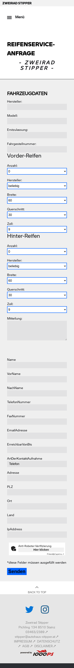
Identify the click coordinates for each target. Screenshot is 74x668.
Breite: (11, 194)
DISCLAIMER (43, 646)
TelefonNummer (19, 402)
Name (11, 359)
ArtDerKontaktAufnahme (24, 458)
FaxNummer (16, 416)
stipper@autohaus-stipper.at (35, 636)
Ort (9, 500)
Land (10, 515)
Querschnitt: (15, 209)
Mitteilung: (14, 318)
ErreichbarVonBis (19, 444)
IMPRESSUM (23, 641)
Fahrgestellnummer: (21, 143)
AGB (25, 646)
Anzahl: (12, 165)
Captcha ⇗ (55, 554)
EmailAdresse (17, 430)
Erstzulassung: (17, 129)
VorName (14, 373)
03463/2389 (34, 632)
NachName (15, 387)
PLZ (10, 486)
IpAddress (14, 529)
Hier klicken (41, 549)
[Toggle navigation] (9, 15)
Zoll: (10, 223)
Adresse (13, 472)
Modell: (12, 115)
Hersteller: (14, 101)
